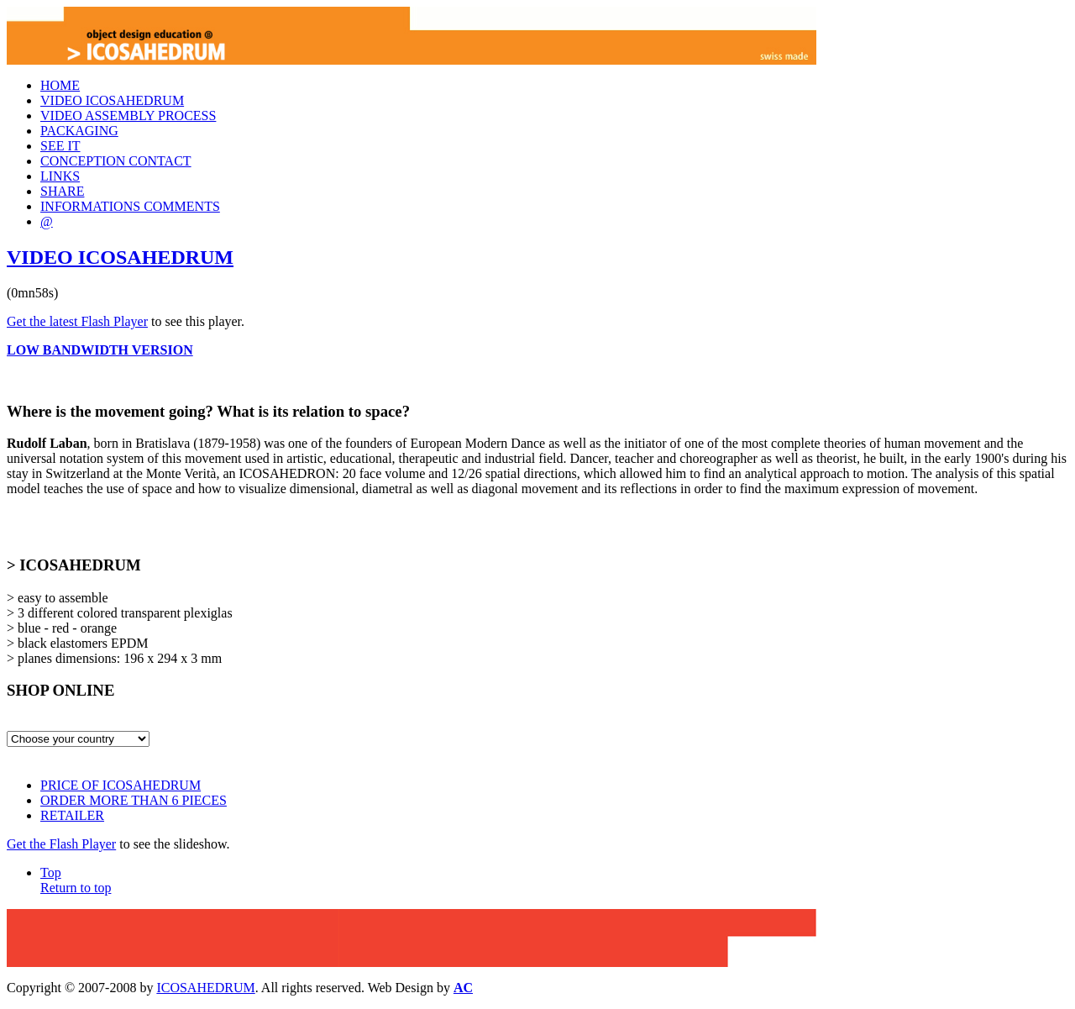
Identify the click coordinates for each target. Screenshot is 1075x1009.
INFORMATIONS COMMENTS (130, 206)
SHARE (62, 191)
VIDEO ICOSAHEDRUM (112, 100)
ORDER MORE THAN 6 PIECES (133, 800)
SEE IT (60, 146)
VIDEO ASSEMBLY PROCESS (128, 115)
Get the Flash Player (61, 844)
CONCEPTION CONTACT (115, 161)
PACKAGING (79, 130)
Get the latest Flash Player (77, 321)
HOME (60, 85)
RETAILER (72, 815)
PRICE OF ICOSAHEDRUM (120, 785)
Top (75, 880)
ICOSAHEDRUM (205, 987)
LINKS (60, 176)
